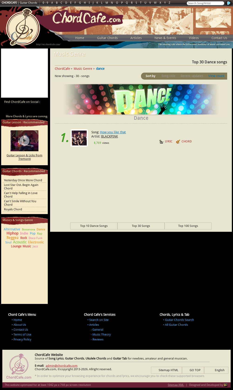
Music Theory (102, 334)
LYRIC (165, 141)
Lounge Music (21, 246)
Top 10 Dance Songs (94, 226)
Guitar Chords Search (179, 320)
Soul (8, 242)
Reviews (98, 339)
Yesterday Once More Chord (23, 180)
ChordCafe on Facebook (15, 110)
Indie (24, 233)
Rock (23, 238)
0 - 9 (45, 2)
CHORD (184, 141)
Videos (194, 38)
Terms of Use (22, 334)
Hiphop (12, 233)
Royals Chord (13, 209)
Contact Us (219, 38)
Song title (168, 76)
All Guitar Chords (176, 324)
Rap (39, 233)
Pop (32, 233)
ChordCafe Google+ (33, 110)
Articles (136, 38)
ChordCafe (62, 69)
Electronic (36, 242)
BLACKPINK (109, 136)
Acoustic (20, 242)
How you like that (113, 132)
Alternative (12, 229)
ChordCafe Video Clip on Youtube (7, 110)
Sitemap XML (176, 385)
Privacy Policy (22, 339)
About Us (20, 324)
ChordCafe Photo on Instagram (42, 110)
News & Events (165, 38)
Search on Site (99, 320)
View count (216, 76)
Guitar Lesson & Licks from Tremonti (24, 157)
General (98, 329)
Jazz (35, 246)
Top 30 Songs (141, 226)
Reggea (13, 237)
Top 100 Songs (188, 226)
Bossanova (28, 229)
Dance (41, 229)
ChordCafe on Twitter (24, 110)
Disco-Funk (35, 238)
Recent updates (192, 76)
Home (79, 38)
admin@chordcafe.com (62, 365)
